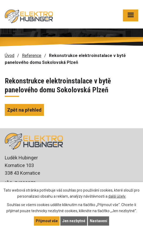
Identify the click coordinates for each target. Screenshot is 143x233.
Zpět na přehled (24, 110)
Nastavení (98, 221)
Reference (31, 55)
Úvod (9, 55)
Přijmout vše (47, 221)
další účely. (117, 196)
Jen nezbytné (73, 221)
